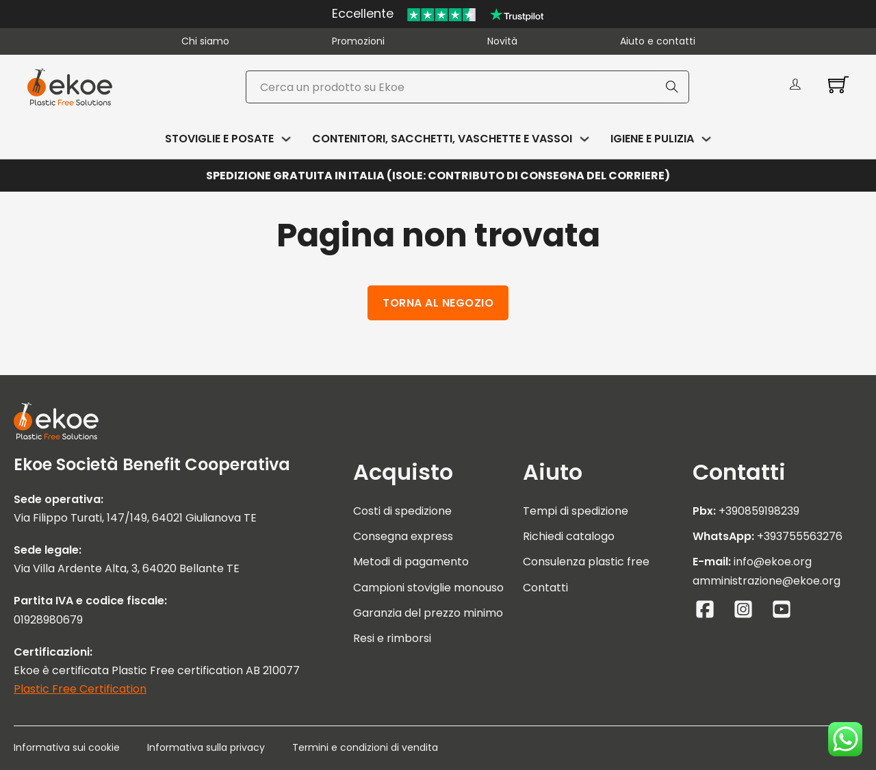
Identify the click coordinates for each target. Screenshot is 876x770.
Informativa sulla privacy (206, 747)
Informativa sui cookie (67, 747)
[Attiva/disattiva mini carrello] (838, 84)
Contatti (545, 587)
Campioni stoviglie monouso (428, 587)
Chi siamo (205, 41)
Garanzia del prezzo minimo (428, 613)
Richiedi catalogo (569, 536)
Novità (502, 41)
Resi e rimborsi (392, 638)
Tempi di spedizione (575, 511)
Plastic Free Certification (80, 689)
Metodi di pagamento (411, 561)
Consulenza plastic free (586, 561)
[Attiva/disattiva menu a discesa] (286, 138)
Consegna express (403, 536)
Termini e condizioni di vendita (365, 747)
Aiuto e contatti (657, 41)
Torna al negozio (438, 303)
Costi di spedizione (402, 511)
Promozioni (358, 41)
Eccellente (363, 13)
